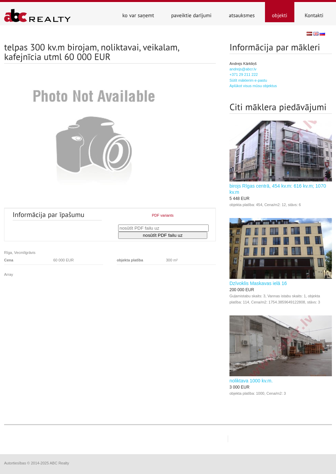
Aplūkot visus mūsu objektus (253, 86)
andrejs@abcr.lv (242, 69)
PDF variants (163, 215)
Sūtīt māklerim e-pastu (248, 80)
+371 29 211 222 (243, 74)
